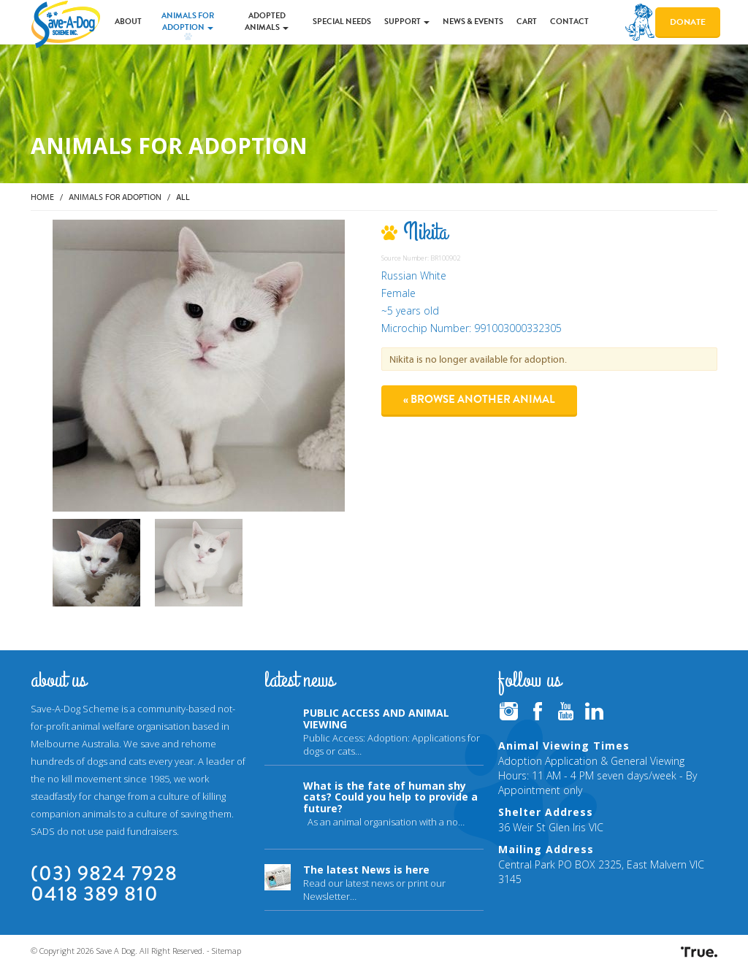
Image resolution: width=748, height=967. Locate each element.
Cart (526, 21)
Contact (569, 21)
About (128, 21)
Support (407, 21)
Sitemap (226, 950)
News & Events (473, 21)
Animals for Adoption (187, 21)
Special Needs (342, 21)
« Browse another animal (479, 399)
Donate (688, 21)
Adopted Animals (267, 21)
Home (42, 196)
